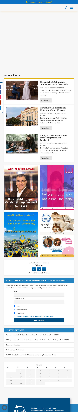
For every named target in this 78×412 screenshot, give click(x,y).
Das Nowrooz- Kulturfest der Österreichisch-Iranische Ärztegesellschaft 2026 (32, 276)
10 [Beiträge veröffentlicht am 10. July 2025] (40, 315)
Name (15, 232)
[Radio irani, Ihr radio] (57, 150)
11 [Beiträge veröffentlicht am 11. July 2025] (49, 315)
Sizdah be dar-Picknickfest (15, 291)
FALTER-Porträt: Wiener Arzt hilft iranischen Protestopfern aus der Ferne (31, 296)
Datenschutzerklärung (14, 396)
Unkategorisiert (52, 28)
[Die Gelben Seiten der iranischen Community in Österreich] (21, 197)
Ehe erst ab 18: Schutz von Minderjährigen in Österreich (54, 24)
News (58, 54)
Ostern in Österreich (13, 286)
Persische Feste (20, 250)
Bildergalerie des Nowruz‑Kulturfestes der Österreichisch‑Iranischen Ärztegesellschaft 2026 (37, 281)
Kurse (55, 84)
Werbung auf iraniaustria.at (16, 387)
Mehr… (59, 359)
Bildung (50, 54)
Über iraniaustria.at (13, 391)
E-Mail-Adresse (19, 239)
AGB (42, 396)
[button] (4, 407)
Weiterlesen (45, 41)
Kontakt (43, 387)
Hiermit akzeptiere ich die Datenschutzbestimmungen (34, 257)
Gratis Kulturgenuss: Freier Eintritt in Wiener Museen (53, 50)
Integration (50, 84)
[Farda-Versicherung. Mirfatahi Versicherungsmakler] (21, 150)
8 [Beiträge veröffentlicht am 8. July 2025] (20, 315)
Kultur (54, 54)
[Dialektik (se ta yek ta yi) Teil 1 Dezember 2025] (57, 197)
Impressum (44, 391)
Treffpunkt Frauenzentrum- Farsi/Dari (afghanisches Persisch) (53, 78)
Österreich (63, 54)
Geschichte (19, 254)
